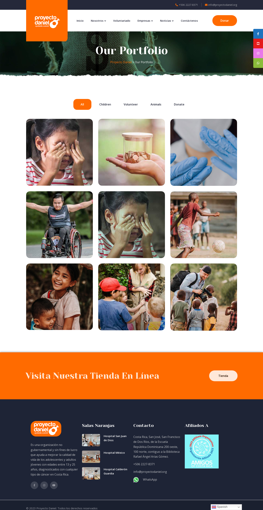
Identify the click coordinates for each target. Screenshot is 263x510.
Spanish (219, 507)
